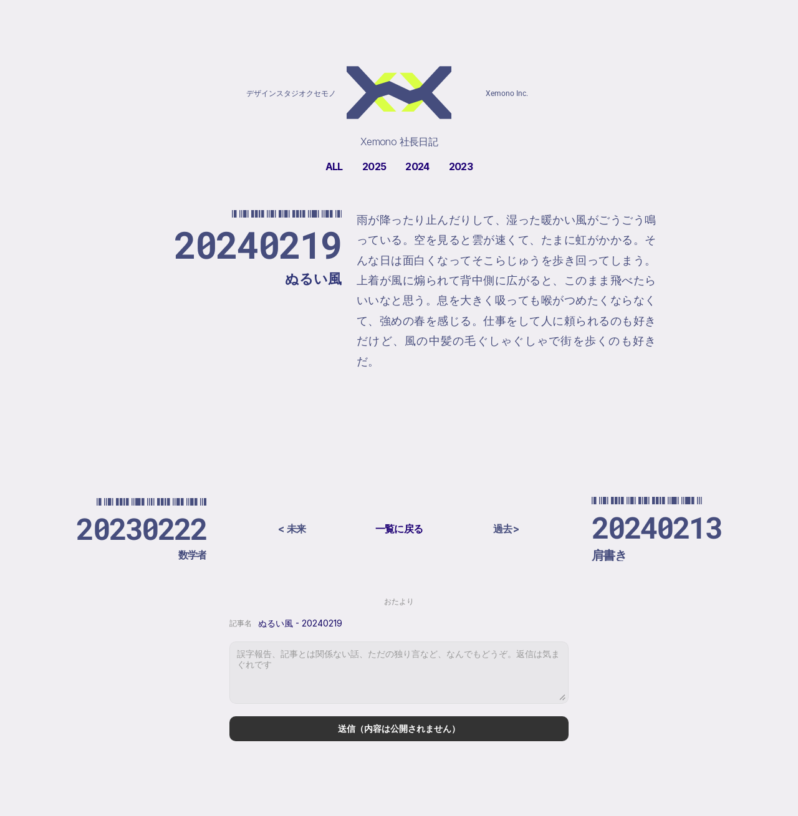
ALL (334, 166)
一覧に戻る (399, 528)
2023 (461, 166)
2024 (417, 166)
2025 (374, 166)
